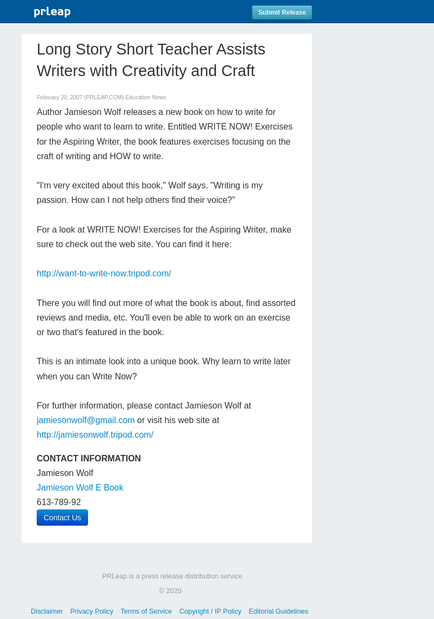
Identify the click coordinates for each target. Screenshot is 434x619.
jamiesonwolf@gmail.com (86, 420)
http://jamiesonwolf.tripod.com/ (95, 434)
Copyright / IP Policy (210, 611)
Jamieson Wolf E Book (80, 487)
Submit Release (282, 12)
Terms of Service (146, 611)
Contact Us (62, 517)
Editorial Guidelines (278, 611)
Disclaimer (47, 611)
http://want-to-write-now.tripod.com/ (104, 273)
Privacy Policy (91, 611)
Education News (145, 97)
